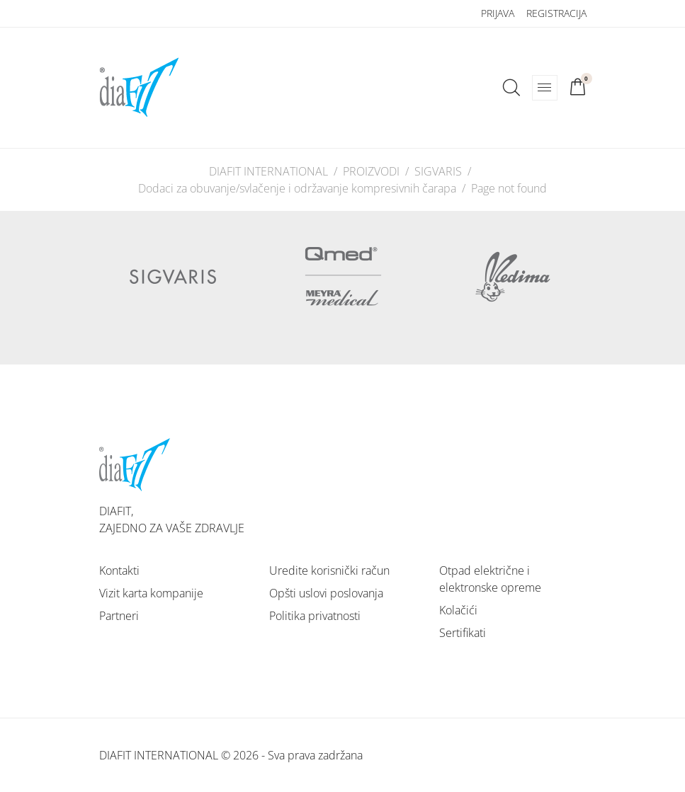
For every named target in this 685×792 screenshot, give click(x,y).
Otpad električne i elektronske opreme (490, 579)
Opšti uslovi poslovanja (326, 593)
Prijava (497, 13)
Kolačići (458, 610)
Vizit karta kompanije (151, 593)
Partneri (119, 616)
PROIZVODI (371, 171)
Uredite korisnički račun (329, 570)
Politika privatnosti (315, 616)
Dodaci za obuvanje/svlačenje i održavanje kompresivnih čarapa (297, 188)
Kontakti (119, 570)
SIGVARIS (438, 171)
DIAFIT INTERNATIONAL (268, 171)
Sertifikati (462, 633)
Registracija (556, 13)
